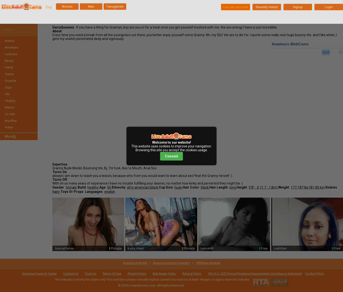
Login (329, 7)
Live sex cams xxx (235, 7)
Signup (298, 7)
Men (91, 6)
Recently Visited (267, 7)
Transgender (115, 6)
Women (67, 6)
